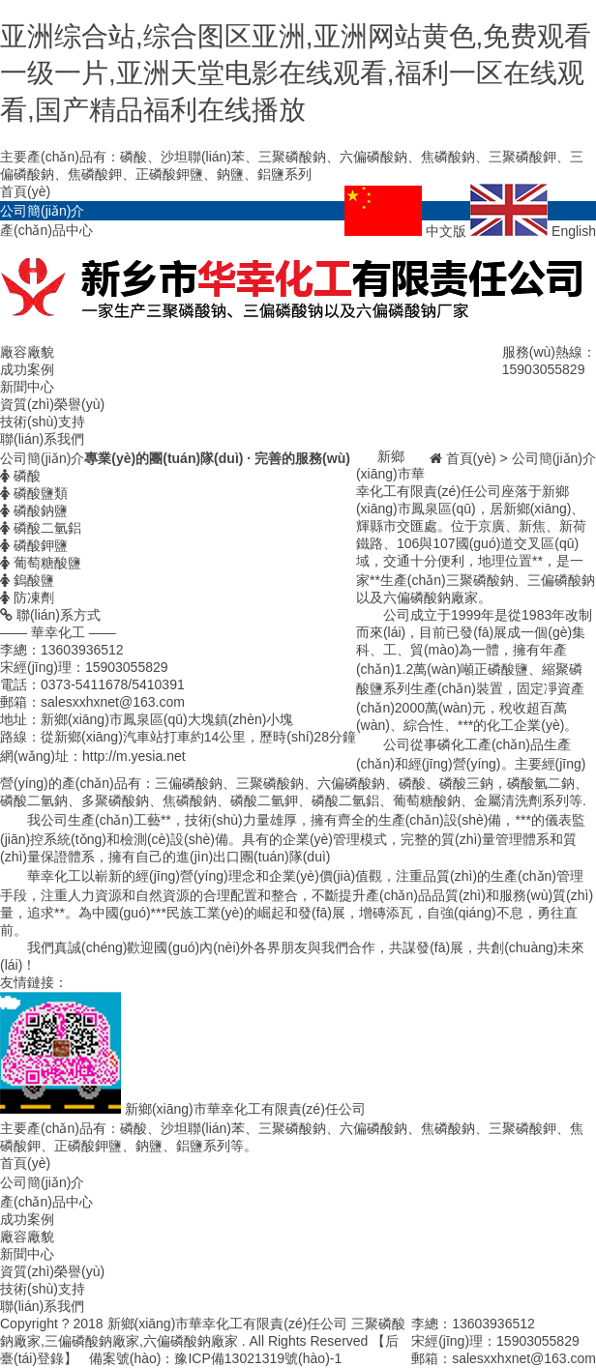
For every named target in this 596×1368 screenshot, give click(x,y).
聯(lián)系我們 (42, 439)
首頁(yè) (25, 191)
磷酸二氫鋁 (40, 528)
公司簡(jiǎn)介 (42, 210)
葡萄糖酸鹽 (40, 562)
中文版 (407, 231)
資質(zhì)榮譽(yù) (52, 404)
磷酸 (20, 475)
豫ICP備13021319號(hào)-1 (258, 1358)
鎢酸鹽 (27, 580)
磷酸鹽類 (34, 493)
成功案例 (27, 369)
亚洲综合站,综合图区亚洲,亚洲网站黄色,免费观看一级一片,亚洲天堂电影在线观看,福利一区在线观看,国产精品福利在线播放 (295, 73)
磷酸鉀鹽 (34, 545)
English (533, 231)
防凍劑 (27, 597)
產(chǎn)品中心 (46, 230)
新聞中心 (27, 386)
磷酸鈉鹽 (34, 510)
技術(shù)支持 (42, 421)
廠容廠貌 (27, 352)
